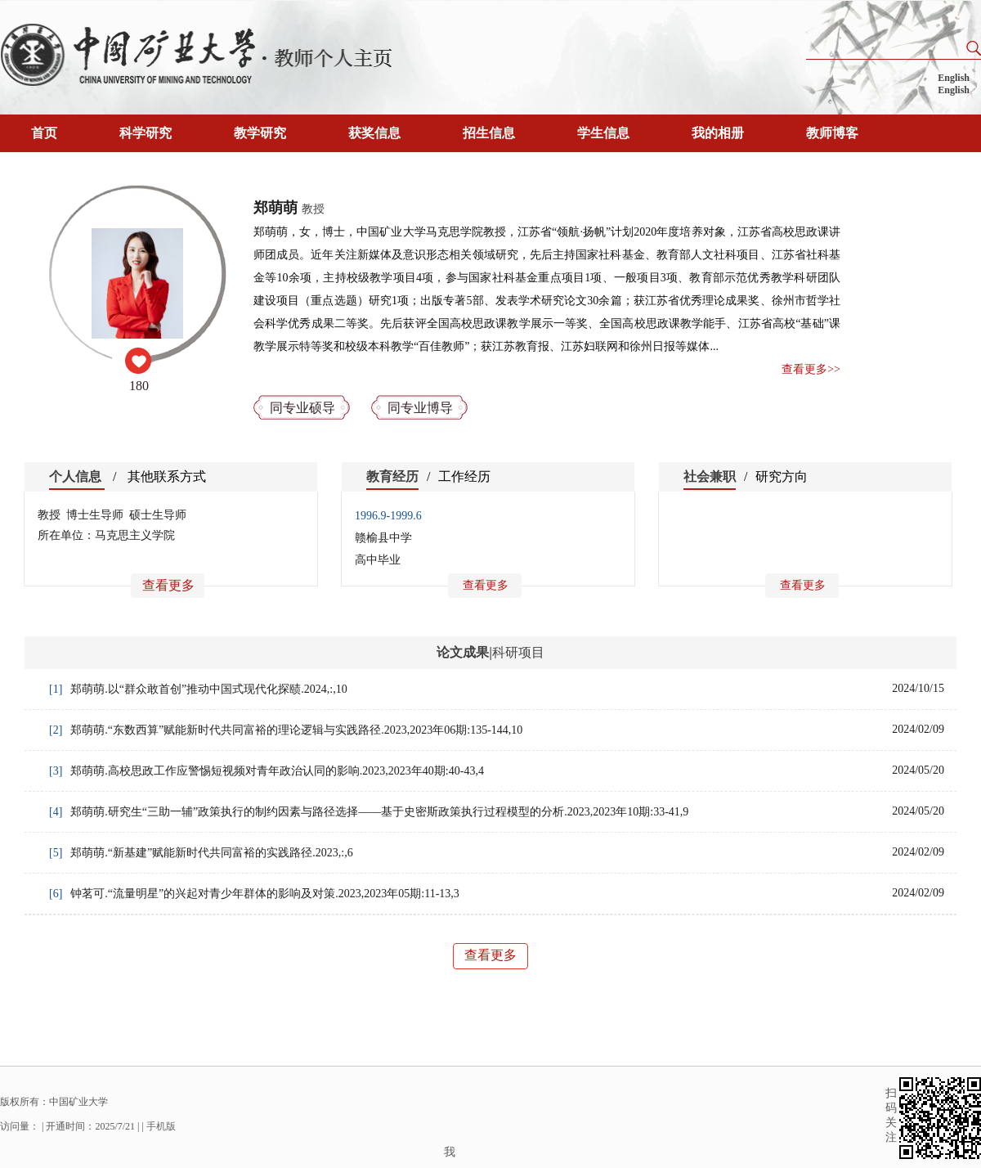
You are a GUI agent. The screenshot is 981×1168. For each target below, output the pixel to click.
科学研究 (145, 133)
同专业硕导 (302, 408)
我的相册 (718, 133)
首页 (44, 133)
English (954, 77)
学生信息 (603, 133)
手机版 (161, 1126)
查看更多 (168, 585)
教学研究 (260, 133)
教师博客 (832, 133)
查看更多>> (811, 369)
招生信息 (489, 133)
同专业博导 (420, 408)
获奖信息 (374, 133)
